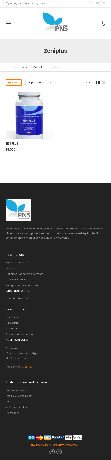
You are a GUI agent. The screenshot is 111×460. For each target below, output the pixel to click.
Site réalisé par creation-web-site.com (55, 445)
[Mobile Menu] (8, 23)
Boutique (23, 67)
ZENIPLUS (12, 143)
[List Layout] (103, 82)
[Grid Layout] (98, 82)
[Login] (104, 3)
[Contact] (102, 23)
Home (9, 67)
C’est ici (27, 367)
